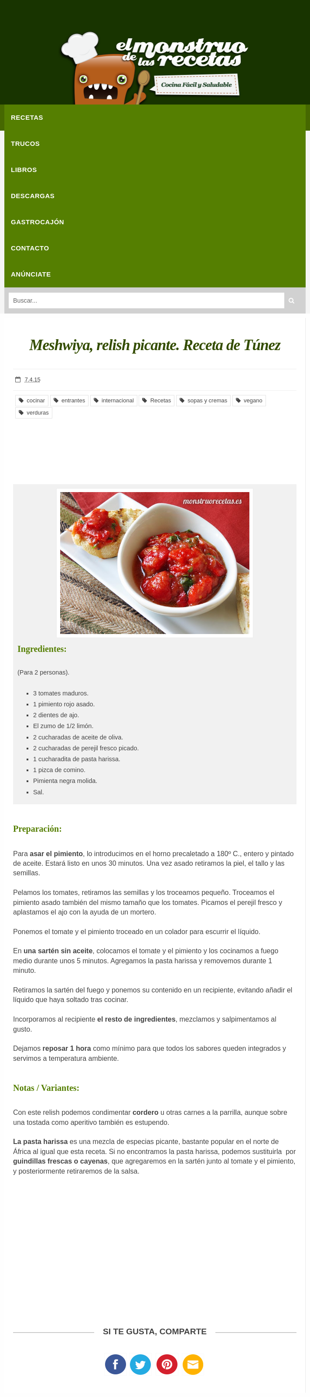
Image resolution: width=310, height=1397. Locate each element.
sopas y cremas (203, 400)
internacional (114, 400)
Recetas (156, 400)
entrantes (69, 400)
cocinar (32, 400)
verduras (34, 412)
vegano (249, 400)
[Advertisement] (155, 445)
